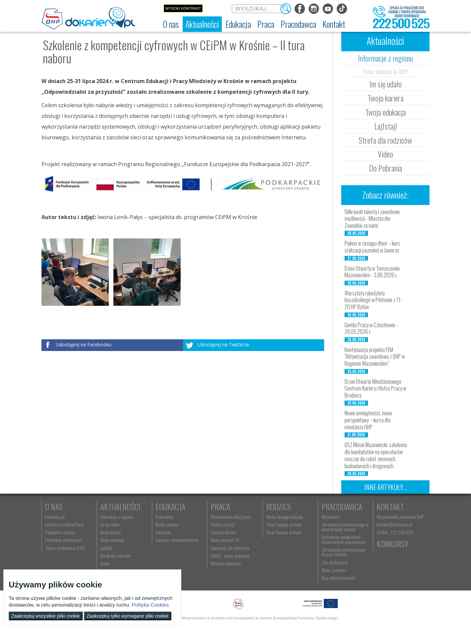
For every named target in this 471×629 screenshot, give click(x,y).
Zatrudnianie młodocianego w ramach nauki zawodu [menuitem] (344, 527)
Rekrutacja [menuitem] (164, 516)
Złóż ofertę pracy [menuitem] (334, 562)
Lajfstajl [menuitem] (106, 548)
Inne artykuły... (385, 487)
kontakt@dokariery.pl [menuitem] (394, 524)
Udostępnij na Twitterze (223, 344)
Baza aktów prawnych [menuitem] (338, 577)
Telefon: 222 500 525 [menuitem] (395, 532)
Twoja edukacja (385, 112)
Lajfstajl (385, 126)
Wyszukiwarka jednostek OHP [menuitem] (400, 516)
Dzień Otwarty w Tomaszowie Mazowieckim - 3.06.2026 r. (372, 271)
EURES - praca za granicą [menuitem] (230, 555)
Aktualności (120, 506)
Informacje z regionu (385, 58)
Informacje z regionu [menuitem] (116, 516)
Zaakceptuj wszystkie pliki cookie (45, 616)
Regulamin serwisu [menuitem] (60, 532)
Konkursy (392, 544)
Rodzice (278, 506)
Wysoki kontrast (183, 8)
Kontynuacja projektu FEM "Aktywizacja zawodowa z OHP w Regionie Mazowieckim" (375, 357)
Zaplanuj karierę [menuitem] (223, 532)
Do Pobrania (385, 168)
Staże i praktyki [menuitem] (333, 570)
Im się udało (385, 84)
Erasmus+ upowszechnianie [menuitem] (177, 540)
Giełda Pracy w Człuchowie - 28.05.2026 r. (371, 328)
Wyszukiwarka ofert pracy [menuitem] (231, 516)
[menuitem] (171, 24)
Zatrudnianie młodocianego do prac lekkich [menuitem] (343, 552)
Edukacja (170, 506)
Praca (220, 506)
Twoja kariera (385, 98)
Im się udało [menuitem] (109, 524)
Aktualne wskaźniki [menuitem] (226, 563)
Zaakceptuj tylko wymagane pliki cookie (128, 616)
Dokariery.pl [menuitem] (55, 516)
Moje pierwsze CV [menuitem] (225, 540)
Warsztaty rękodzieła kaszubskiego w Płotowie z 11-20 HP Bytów (373, 300)
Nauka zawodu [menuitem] (167, 524)
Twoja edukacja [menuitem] (112, 540)
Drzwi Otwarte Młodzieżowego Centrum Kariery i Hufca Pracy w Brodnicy (375, 388)
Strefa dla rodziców (385, 140)
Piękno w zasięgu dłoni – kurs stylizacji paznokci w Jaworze (372, 246)
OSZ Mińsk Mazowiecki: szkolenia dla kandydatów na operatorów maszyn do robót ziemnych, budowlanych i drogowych (376, 455)
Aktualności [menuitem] (330, 516)
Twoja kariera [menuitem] (110, 532)
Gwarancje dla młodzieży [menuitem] (230, 548)
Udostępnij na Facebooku (83, 344)
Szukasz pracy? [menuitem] (223, 524)
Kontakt (390, 506)
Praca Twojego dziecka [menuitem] (284, 524)
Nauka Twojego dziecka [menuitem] (284, 516)
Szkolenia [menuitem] (163, 532)
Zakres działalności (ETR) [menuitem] (65, 548)
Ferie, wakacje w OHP (385, 71)
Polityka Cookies (150, 605)
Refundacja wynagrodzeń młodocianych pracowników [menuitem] (343, 539)
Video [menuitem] (104, 563)
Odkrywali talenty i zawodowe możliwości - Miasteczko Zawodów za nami (372, 219)
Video (385, 154)
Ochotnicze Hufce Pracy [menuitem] (64, 524)
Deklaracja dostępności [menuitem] (63, 540)
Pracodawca (341, 506)
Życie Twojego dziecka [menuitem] (283, 532)
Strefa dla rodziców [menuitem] (115, 555)
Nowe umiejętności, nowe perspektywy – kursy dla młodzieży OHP (368, 420)
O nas (54, 506)
